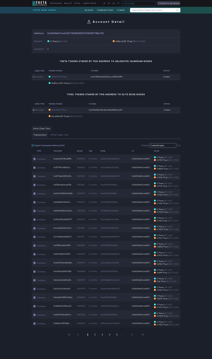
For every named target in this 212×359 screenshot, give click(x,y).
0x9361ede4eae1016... (63, 185)
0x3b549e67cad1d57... (141, 159)
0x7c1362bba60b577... (63, 237)
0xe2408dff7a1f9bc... (109, 185)
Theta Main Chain (44, 10)
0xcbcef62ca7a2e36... (110, 167)
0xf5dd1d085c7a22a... (63, 211)
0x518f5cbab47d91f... (62, 245)
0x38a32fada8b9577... (63, 219)
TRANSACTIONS (105, 10)
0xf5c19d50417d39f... (62, 254)
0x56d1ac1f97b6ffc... (62, 323)
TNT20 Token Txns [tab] (59, 135)
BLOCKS (89, 10)
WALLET (68, 3)
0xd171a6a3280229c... (63, 176)
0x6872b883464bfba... (110, 306)
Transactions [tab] (40, 135)
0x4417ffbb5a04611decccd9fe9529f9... (107, 77)
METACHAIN (56, 3)
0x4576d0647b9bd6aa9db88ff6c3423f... (106, 110)
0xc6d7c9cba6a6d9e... (63, 263)
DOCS (78, 3)
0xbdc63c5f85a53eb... (63, 297)
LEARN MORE (89, 3)
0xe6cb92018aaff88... (63, 159)
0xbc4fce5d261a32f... (63, 280)
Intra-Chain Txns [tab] (41, 128)
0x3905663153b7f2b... (109, 202)
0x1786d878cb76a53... (110, 211)
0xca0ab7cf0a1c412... (63, 228)
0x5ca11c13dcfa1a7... (62, 289)
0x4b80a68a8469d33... (110, 159)
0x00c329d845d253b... (64, 193)
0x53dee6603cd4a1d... (110, 280)
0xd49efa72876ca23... (63, 306)
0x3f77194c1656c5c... (62, 167)
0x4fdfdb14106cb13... (62, 202)
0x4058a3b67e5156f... (63, 271)
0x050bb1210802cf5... (110, 228)
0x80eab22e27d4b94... (110, 323)
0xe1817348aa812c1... (63, 315)
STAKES (121, 10)
